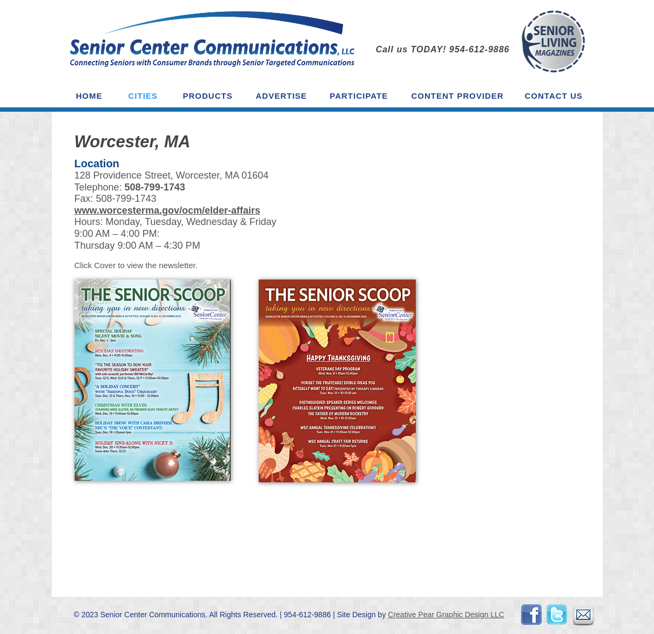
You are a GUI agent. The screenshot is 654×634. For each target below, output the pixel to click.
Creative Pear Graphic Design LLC (446, 614)
